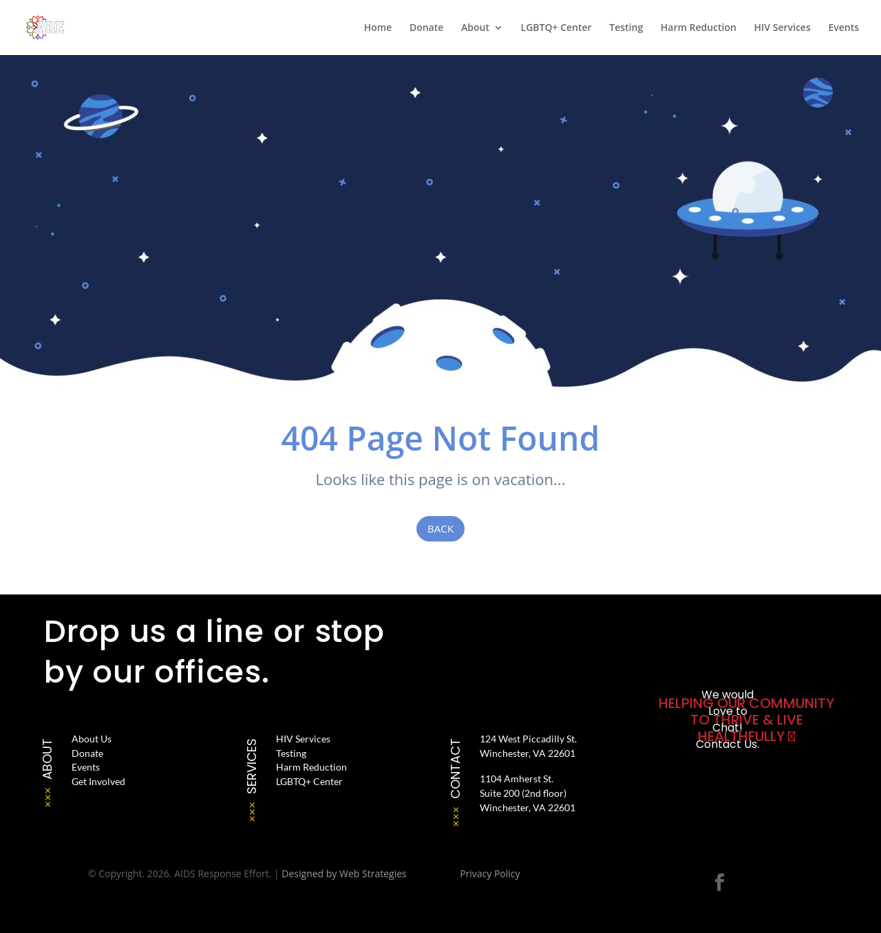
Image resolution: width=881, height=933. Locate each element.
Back (440, 528)
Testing (626, 28)
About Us (92, 738)
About (475, 28)
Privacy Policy (490, 873)
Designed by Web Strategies (344, 873)
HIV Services (782, 28)
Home (378, 28)
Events (843, 28)
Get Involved (98, 781)
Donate (426, 28)
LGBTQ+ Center (556, 28)
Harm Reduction (698, 28)
